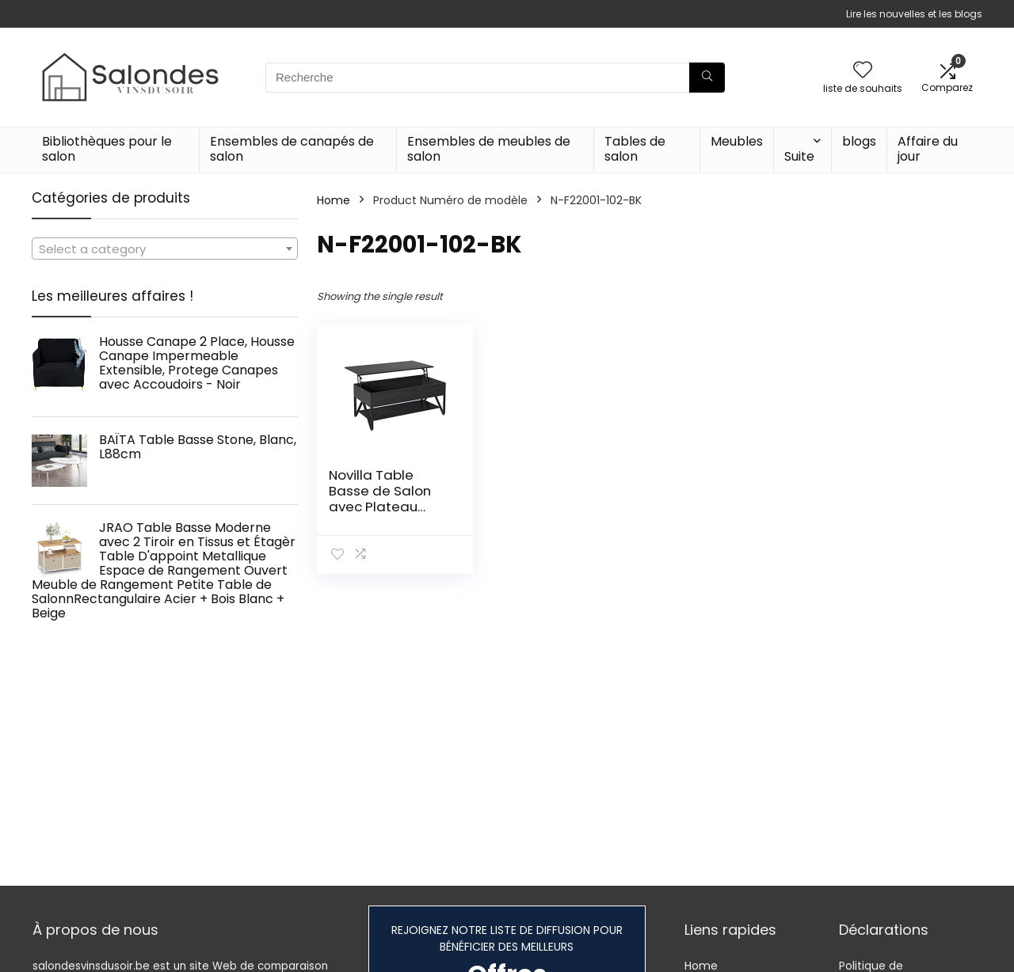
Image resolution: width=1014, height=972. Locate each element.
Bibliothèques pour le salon (107, 148)
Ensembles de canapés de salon (292, 148)
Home (333, 200)
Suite (799, 156)
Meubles (737, 141)
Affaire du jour (928, 148)
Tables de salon (634, 148)
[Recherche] (707, 78)
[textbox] (164, 249)
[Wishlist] (862, 71)
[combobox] (165, 248)
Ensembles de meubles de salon (488, 148)
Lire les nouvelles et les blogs (914, 14)
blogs (859, 141)
